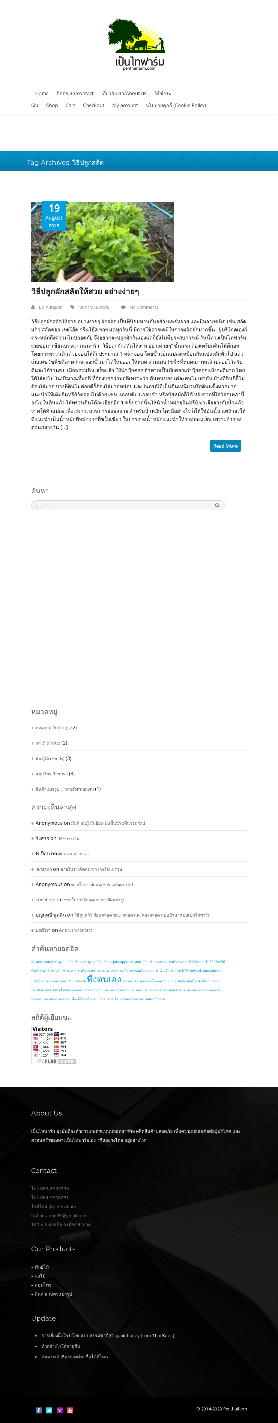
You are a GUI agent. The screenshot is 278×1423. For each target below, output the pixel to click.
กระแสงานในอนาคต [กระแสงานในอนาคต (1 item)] (173, 962)
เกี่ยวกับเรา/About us (123, 93)
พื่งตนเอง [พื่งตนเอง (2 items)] (104, 979)
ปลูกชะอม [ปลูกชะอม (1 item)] (51, 981)
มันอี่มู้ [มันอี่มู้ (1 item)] (202, 981)
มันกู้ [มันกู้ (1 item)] (166, 981)
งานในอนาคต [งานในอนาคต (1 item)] (86, 971)
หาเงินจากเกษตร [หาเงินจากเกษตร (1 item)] (82, 990)
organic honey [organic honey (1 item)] (42, 962)
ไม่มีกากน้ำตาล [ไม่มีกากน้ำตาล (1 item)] (154, 999)
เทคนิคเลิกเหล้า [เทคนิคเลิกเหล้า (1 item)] (187, 990)
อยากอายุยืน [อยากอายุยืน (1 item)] (140, 990)
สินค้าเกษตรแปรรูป (53, 1294)
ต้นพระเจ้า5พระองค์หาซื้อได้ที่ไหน (74, 1357)
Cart (70, 105)
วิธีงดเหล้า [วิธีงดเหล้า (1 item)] (43, 990)
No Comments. (144, 307)
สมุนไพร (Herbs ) (52, 774)
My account (125, 105)
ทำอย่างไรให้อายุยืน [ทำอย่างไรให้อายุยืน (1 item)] (184, 971)
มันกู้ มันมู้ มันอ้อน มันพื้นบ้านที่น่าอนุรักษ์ (108, 823)
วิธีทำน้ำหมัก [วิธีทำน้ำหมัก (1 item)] (61, 990)
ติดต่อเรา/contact (75, 93)
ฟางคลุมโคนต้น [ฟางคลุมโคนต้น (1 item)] (151, 981)
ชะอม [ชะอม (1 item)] (101, 971)
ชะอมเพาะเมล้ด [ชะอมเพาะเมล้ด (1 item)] (117, 971)
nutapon (54, 307)
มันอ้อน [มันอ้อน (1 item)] (212, 981)
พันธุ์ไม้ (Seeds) (50, 758)
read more (225, 445)
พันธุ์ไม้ (42, 1267)
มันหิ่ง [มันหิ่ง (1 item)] (182, 981)
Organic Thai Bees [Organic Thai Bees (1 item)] (69, 962)
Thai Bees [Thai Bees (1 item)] (150, 962)
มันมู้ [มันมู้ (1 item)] (173, 981)
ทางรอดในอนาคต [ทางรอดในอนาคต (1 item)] (142, 971)
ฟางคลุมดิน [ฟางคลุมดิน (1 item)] (130, 981)
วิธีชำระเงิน (68, 838)
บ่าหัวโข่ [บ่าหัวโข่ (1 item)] (37, 981)
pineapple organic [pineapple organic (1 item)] (127, 962)
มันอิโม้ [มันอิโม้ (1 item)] (192, 981)
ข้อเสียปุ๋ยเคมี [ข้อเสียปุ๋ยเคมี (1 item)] (40, 971)
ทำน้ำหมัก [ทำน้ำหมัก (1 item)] (162, 971)
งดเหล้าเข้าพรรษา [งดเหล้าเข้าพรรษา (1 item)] (63, 971)
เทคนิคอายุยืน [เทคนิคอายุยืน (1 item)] (165, 990)
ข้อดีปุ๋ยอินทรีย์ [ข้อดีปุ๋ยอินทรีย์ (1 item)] (215, 962)
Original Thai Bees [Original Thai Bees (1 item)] (98, 962)
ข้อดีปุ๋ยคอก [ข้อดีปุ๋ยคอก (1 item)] (196, 962)
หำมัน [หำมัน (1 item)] (99, 990)
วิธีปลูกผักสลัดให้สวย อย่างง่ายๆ (85, 291)
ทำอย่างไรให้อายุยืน (60, 1346)
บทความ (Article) (95, 307)
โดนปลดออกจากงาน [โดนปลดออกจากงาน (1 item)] (129, 999)
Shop (52, 105)
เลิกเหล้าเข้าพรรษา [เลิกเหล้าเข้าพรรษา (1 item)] (56, 999)
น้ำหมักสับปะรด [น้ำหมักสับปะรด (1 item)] (210, 971)
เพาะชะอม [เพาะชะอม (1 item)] (206, 990)
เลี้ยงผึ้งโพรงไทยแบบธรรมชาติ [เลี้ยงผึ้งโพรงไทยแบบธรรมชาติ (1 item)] (92, 999)
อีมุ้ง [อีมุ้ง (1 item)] (152, 990)
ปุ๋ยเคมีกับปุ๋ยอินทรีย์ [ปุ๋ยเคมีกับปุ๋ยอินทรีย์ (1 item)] (72, 981)
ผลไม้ (40, 1276)
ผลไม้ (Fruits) (48, 743)
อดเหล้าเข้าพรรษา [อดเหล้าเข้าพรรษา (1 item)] (117, 990)
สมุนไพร (43, 1285)
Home (42, 93)
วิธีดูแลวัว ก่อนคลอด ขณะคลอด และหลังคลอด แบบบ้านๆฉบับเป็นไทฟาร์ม (142, 915)
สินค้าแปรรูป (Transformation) (65, 789)
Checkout (93, 105)
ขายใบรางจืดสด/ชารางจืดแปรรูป (91, 869)
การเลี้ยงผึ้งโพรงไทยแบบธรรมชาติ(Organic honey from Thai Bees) (107, 1335)
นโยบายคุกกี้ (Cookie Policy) (176, 105)
